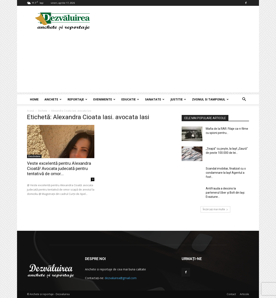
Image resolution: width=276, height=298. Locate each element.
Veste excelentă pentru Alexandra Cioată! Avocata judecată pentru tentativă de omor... (59, 168)
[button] (244, 100)
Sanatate (154, 99)
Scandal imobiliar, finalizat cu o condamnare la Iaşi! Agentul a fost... (226, 172)
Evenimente (104, 99)
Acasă (30, 110)
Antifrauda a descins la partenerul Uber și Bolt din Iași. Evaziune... (225, 192)
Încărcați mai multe (215, 209)
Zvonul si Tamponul (210, 99)
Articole (244, 294)
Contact (231, 294)
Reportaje (77, 99)
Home (34, 99)
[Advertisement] (138, 63)
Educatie (130, 99)
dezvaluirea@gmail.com (121, 278)
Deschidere (34, 156)
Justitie (178, 99)
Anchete (53, 99)
